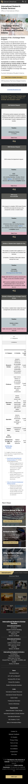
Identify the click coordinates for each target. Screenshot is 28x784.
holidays (10, 179)
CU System (14, 737)
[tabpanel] (14, 422)
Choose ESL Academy (14, 682)
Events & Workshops (14, 703)
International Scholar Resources (14, 694)
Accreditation (14, 748)
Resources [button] (20, 597)
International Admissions (14, 716)
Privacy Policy (14, 740)
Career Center (14, 697)
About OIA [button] (20, 609)
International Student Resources (14, 691)
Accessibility (14, 746)
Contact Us (14, 731)
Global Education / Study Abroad (14, 710)
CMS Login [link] (14, 776)
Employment (14, 751)
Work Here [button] (20, 584)
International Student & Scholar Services (10, 7)
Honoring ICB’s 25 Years (14, 679)
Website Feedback (14, 734)
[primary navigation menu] (25, 1)
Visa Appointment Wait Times (14, 272)
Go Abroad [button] (6, 597)
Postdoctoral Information (14, 700)
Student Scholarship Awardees (14, 685)
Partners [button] (7, 609)
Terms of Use (14, 743)
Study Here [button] (6, 584)
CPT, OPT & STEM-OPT (14, 676)
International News (14, 673)
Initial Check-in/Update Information (13, 77)
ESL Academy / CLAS (13, 719)
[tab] (14, 338)
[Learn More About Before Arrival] (14, 516)
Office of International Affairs (10, 11)
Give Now (14, 754)
